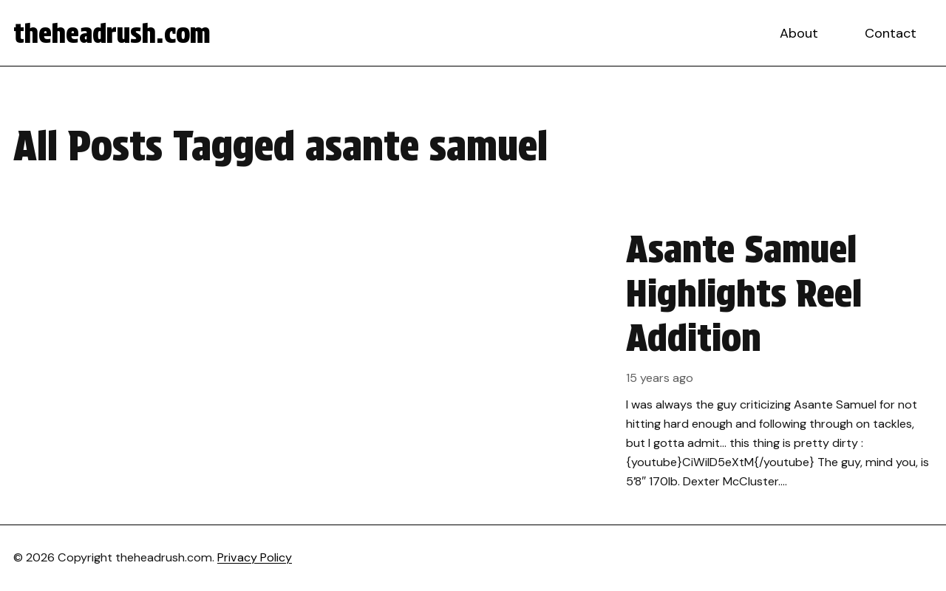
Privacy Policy (254, 557)
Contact (890, 33)
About (799, 33)
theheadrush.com (112, 33)
